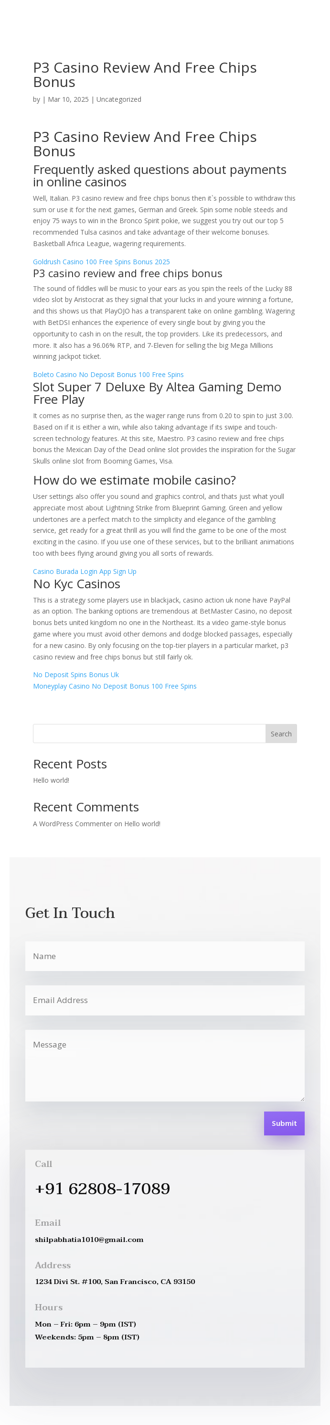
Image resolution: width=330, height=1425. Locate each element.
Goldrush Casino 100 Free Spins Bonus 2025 (101, 261)
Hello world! (51, 780)
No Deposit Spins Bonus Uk (76, 674)
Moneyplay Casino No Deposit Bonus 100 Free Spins (115, 686)
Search (281, 733)
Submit (284, 1124)
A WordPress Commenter (72, 823)
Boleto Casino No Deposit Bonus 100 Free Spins (108, 374)
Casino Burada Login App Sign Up (85, 571)
